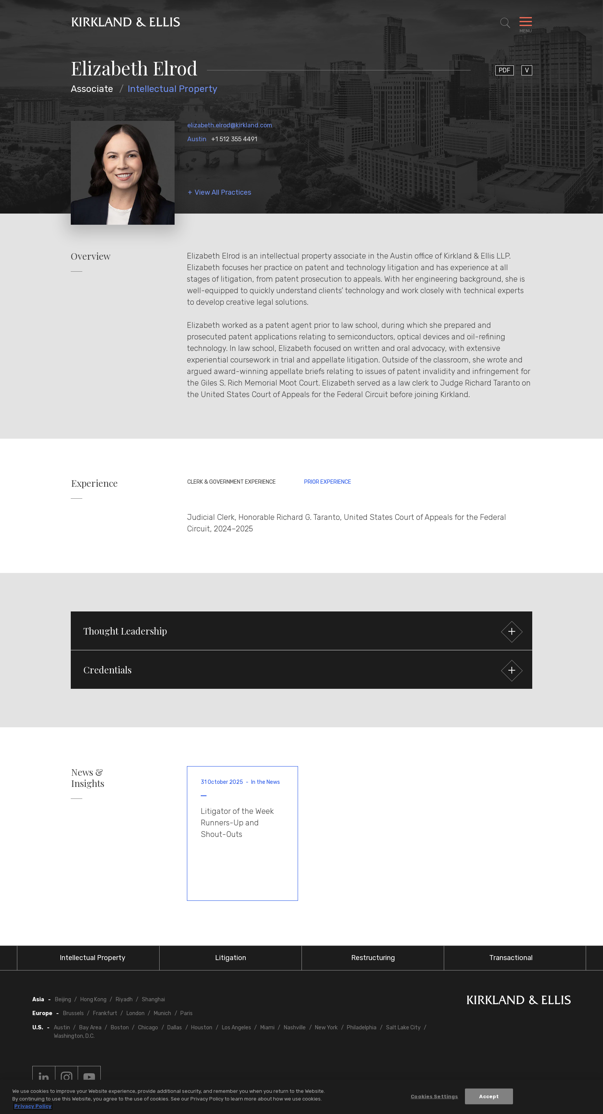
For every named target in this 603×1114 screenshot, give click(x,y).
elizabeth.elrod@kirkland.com (229, 125)
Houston (201, 1027)
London (136, 1013)
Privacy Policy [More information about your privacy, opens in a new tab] (33, 1106)
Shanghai (153, 999)
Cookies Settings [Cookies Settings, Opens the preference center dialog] (434, 1096)
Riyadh (124, 999)
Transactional (511, 958)
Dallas (174, 1027)
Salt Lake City (403, 1027)
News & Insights (87, 777)
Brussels (73, 1013)
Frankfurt (105, 1013)
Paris (186, 1013)
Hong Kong (93, 999)
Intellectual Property (172, 89)
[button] (301, 630)
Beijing (63, 999)
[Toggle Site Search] (505, 23)
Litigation (230, 958)
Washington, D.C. (74, 1036)
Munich (162, 1013)
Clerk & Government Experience (231, 482)
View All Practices (223, 193)
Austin (197, 139)
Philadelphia (361, 1027)
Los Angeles (236, 1027)
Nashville (295, 1027)
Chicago (148, 1027)
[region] (301, 1097)
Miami (267, 1027)
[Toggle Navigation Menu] (525, 23)
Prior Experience (327, 482)
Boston (120, 1027)
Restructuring (373, 958)
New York (326, 1027)
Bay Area (90, 1027)
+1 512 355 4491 (234, 139)
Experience (94, 483)
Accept (489, 1096)
